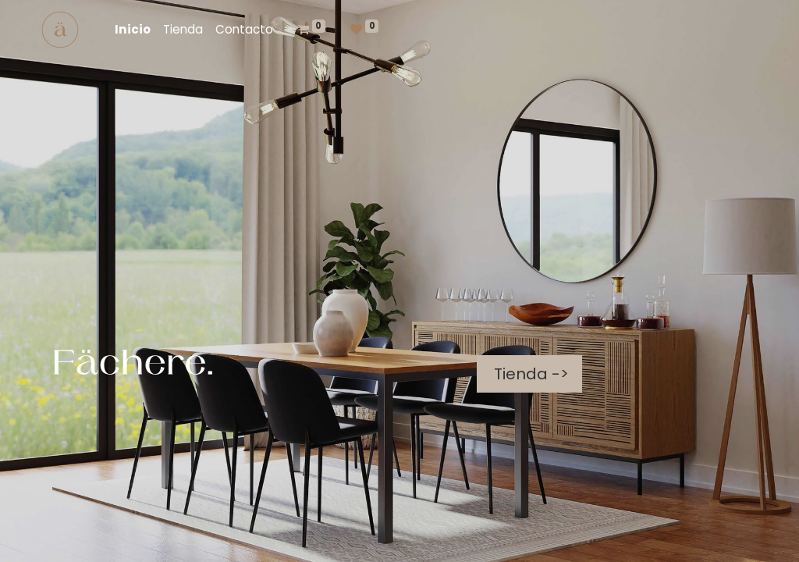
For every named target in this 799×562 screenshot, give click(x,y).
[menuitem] (132, 30)
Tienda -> (529, 374)
